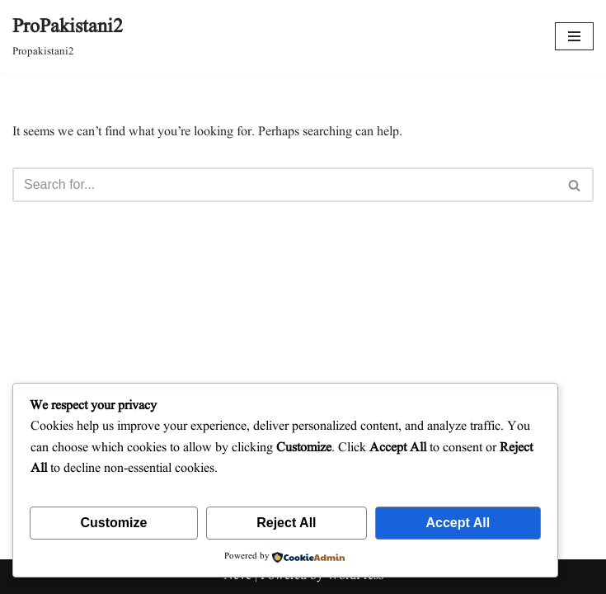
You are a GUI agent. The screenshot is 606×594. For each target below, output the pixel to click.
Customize (113, 523)
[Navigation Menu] (574, 36)
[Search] (284, 184)
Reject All (286, 523)
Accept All (457, 523)
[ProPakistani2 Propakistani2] (67, 36)
